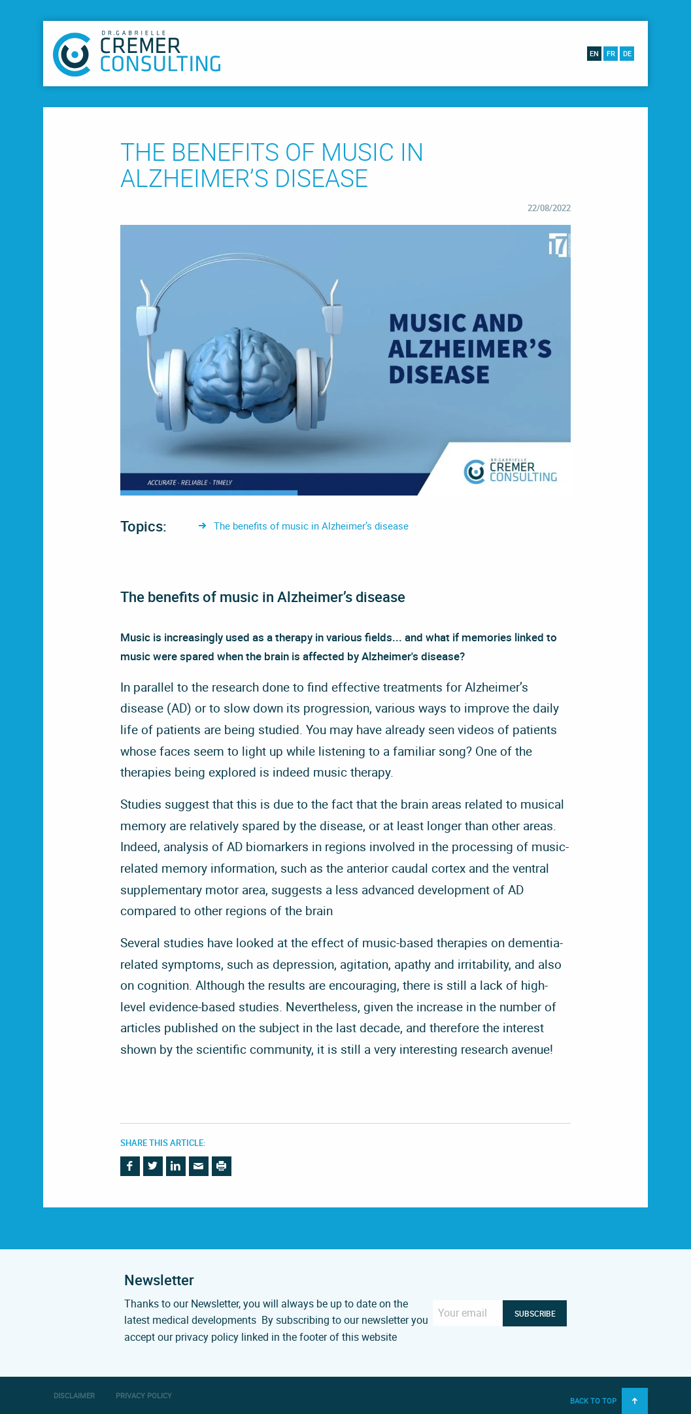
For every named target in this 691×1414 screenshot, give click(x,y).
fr (611, 53)
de (627, 53)
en (594, 53)
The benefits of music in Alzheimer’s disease (311, 525)
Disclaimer (74, 1395)
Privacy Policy (144, 1395)
